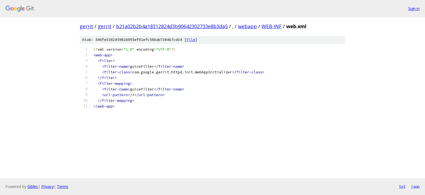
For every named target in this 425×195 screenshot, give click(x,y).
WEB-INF (272, 26)
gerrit (86, 26)
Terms (62, 186)
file (190, 39)
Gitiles (32, 186)
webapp (247, 26)
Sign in (414, 8)
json (415, 186)
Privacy (47, 186)
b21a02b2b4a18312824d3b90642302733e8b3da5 (172, 26)
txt (402, 186)
